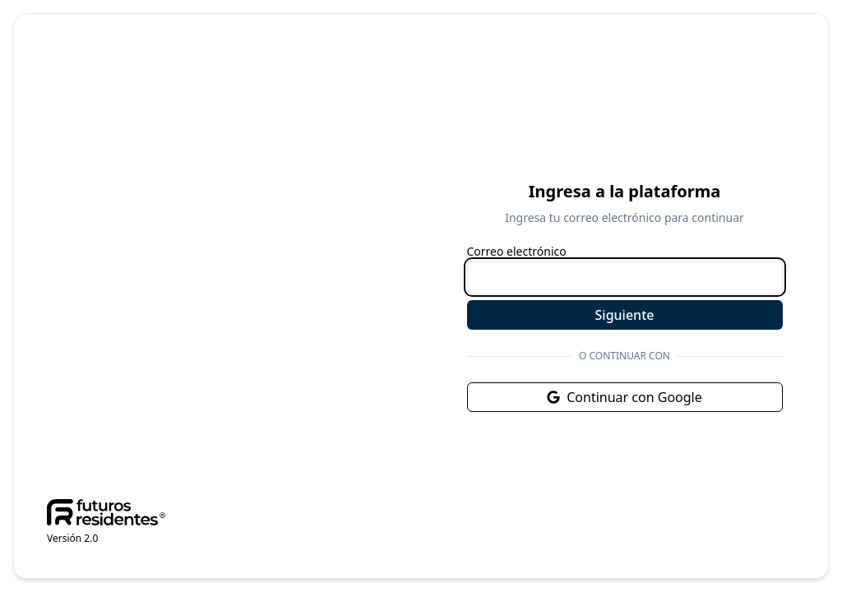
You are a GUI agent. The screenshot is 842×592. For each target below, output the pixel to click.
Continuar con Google (624, 397)
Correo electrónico (517, 251)
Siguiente (625, 315)
